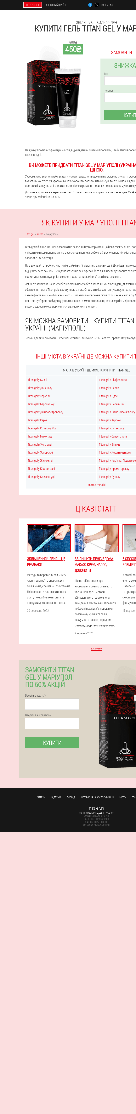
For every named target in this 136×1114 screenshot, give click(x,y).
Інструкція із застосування (97, 797)
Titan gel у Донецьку (40, 388)
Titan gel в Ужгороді (40, 444)
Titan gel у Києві (37, 380)
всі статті (96, 649)
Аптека (41, 797)
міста (122, 797)
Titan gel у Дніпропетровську (45, 412)
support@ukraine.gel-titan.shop (96, 812)
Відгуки (56, 797)
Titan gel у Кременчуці (41, 477)
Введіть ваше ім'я (35, 695)
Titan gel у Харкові (39, 396)
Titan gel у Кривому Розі (42, 428)
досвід (71, 797)
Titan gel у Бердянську (41, 404)
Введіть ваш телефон (38, 715)
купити (52, 742)
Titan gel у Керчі (37, 420)
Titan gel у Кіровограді (41, 469)
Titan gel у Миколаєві (40, 436)
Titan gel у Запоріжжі (40, 452)
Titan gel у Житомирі (40, 460)
